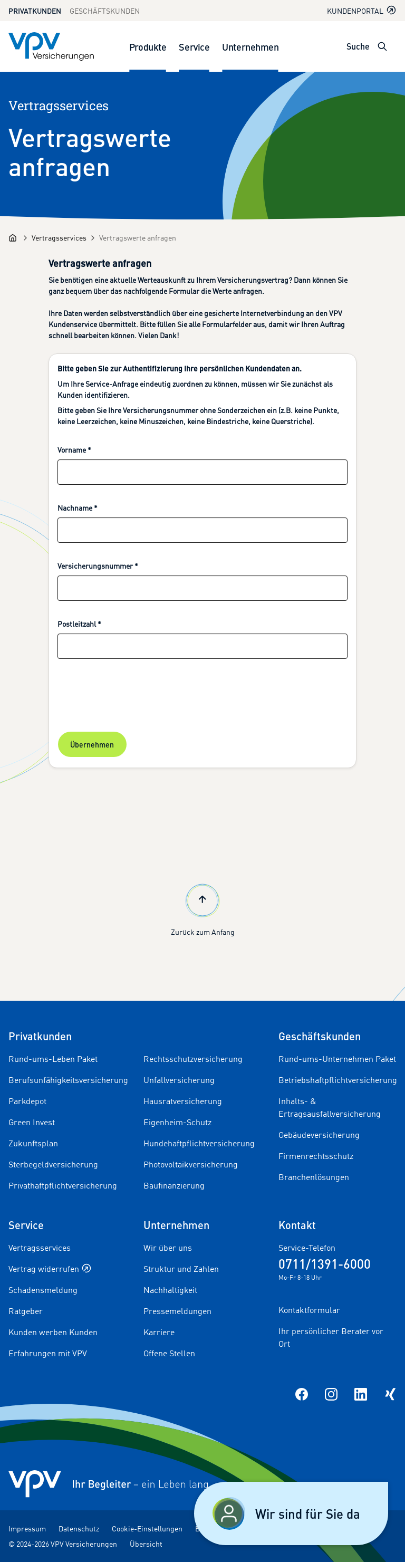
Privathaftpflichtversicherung (62, 1185)
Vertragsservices (39, 1247)
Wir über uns (167, 1247)
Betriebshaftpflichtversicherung (337, 1080)
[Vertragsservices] (59, 237)
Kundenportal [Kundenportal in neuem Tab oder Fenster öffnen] (362, 10)
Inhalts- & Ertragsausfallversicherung (329, 1107)
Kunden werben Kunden (53, 1332)
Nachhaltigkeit (170, 1290)
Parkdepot (27, 1101)
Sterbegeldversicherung (53, 1164)
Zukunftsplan (33, 1143)
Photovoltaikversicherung (190, 1164)
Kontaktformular (309, 1310)
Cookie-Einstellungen (147, 1528)
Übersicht (146, 1543)
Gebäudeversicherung (319, 1134)
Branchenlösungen (313, 1177)
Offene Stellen (169, 1353)
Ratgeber (25, 1311)
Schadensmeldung (43, 1290)
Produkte (147, 46)
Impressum (27, 1528)
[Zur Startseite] (51, 46)
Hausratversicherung (182, 1101)
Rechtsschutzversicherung (193, 1058)
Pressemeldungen (177, 1311)
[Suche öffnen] (382, 46)
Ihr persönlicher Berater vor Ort (330, 1337)
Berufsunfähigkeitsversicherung (68, 1080)
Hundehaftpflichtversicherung (199, 1143)
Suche (358, 46)
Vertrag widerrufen (49, 1268)
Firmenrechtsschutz (315, 1156)
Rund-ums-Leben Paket (53, 1058)
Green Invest (31, 1122)
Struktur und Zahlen (181, 1268)
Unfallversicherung (179, 1080)
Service (194, 46)
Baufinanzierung (174, 1185)
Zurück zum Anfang (203, 908)
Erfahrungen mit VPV (47, 1353)
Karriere (159, 1332)
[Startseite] (12, 238)
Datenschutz (79, 1528)
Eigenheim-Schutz (177, 1122)
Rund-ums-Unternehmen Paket (337, 1058)
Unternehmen (250, 46)
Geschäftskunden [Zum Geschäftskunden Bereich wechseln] (105, 10)
